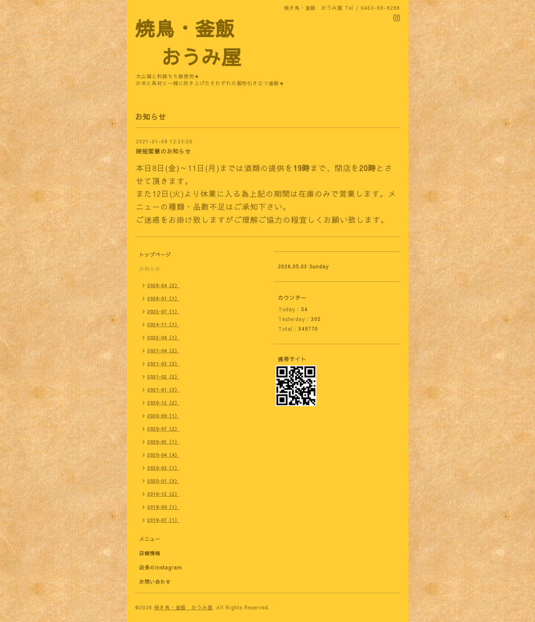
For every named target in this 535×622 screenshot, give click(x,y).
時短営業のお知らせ (163, 151)
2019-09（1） (163, 507)
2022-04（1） (163, 337)
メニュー (149, 539)
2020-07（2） (163, 429)
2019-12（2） (163, 494)
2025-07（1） (163, 311)
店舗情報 (149, 553)
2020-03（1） (163, 468)
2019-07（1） (163, 520)
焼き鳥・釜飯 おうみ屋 (183, 607)
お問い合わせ (155, 581)
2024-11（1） (163, 324)
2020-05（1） (163, 442)
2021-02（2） (163, 377)
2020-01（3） (163, 481)
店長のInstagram (160, 567)
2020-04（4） (163, 455)
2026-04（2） (163, 285)
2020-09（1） (163, 416)
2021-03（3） (163, 363)
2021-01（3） (163, 390)
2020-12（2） (163, 403)
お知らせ (149, 269)
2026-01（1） (163, 298)
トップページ (155, 254)
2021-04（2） (163, 350)
